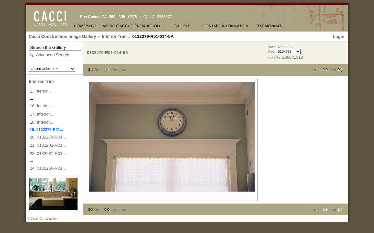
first (98, 69)
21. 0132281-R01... (48, 145)
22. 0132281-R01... (48, 153)
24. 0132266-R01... (48, 168)
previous (119, 69)
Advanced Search (52, 54)
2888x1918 (292, 57)
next (317, 69)
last (333, 69)
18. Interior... (41, 122)
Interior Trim (114, 36)
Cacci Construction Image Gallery (62, 36)
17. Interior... (41, 114)
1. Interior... (40, 91)
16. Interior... (41, 105)
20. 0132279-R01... (48, 137)
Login (338, 36)
